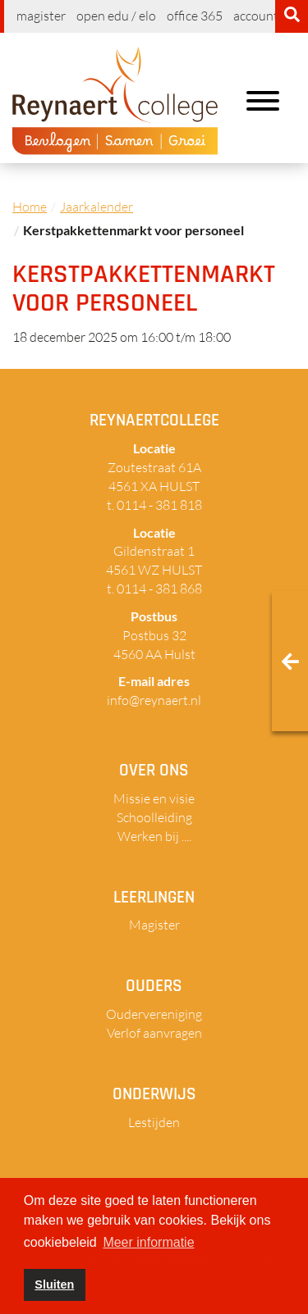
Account (255, 15)
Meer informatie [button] (148, 1242)
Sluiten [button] (54, 1284)
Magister (41, 15)
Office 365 (195, 15)
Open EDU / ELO (116, 15)
